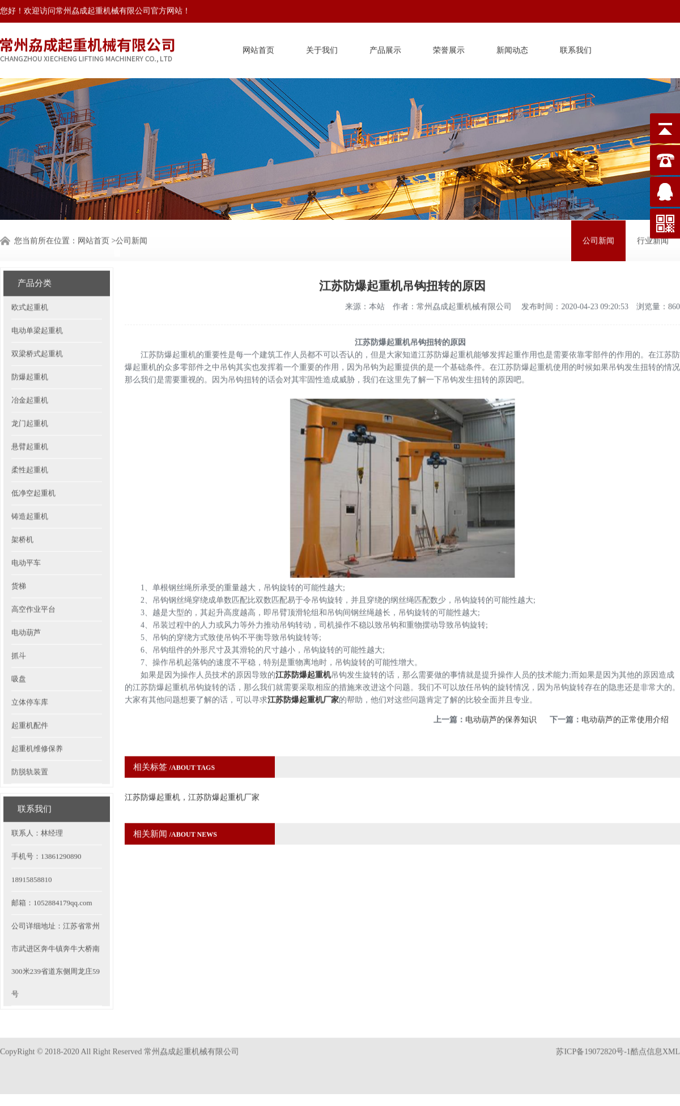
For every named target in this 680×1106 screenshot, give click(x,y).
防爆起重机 (29, 338)
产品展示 (385, 47)
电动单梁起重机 (37, 292)
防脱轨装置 (29, 733)
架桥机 (22, 501)
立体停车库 (29, 664)
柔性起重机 (29, 431)
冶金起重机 (29, 362)
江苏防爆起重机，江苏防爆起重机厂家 (192, 759)
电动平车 (26, 524)
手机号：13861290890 (46, 818)
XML (671, 1036)
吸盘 (18, 640)
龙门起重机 (29, 385)
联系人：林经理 (37, 794)
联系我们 (576, 47)
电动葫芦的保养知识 (501, 681)
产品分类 (35, 244)
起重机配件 (29, 687)
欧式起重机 (29, 269)
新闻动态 (512, 47)
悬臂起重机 (29, 408)
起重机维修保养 (37, 710)
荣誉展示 (449, 47)
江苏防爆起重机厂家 (303, 661)
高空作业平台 (33, 571)
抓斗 (18, 617)
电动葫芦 (26, 594)
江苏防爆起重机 (303, 636)
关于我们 (322, 47)
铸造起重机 (29, 478)
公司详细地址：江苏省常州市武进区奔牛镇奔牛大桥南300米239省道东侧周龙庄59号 (55, 921)
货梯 (18, 547)
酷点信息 (646, 1036)
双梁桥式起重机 (37, 315)
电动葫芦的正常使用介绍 (625, 681)
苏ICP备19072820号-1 (593, 1036)
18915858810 (31, 841)
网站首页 (258, 47)
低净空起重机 (33, 454)
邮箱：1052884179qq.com (51, 864)
